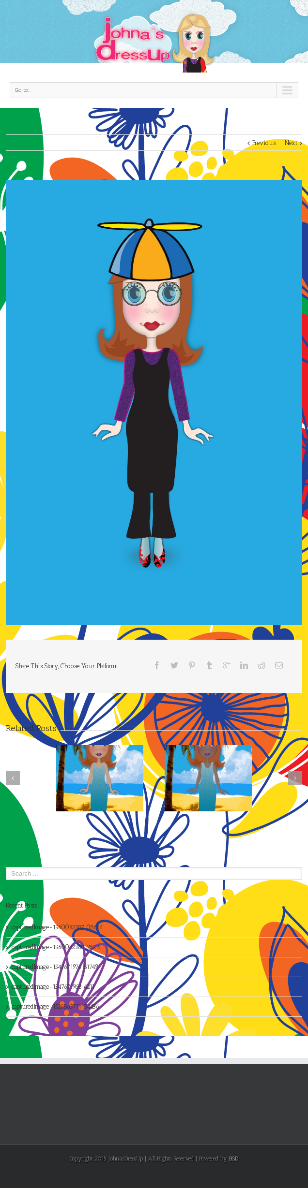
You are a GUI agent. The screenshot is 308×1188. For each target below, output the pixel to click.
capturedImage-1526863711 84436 (55, 1006)
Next (291, 143)
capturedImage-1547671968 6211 (53, 986)
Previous (264, 143)
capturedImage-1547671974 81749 (55, 966)
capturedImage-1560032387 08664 (57, 927)
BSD (233, 1158)
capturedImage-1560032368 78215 (56, 947)
